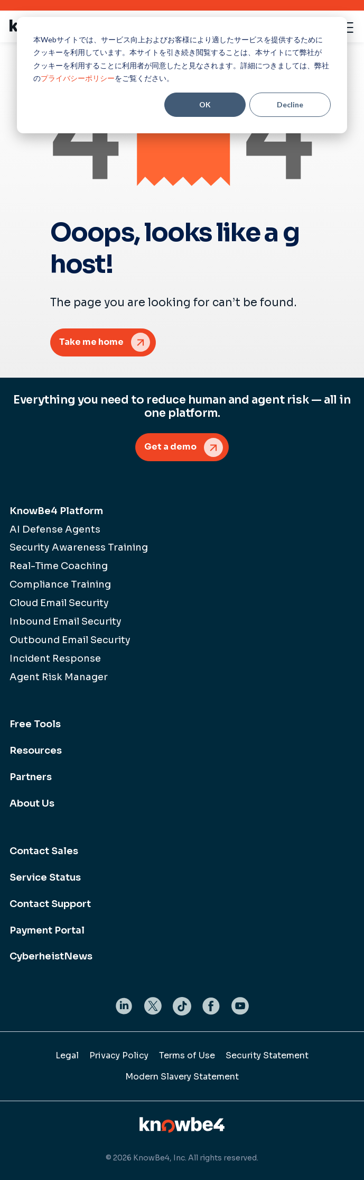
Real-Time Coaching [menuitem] (59, 566)
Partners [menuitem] (31, 777)
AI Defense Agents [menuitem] (55, 529)
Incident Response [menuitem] (55, 658)
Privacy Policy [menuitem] (118, 1055)
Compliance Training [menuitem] (60, 584)
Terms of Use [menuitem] (187, 1055)
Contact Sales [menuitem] (44, 851)
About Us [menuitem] (32, 803)
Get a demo (170, 446)
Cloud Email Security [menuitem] (59, 603)
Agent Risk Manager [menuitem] (59, 677)
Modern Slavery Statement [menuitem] (182, 1076)
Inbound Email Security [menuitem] (66, 621)
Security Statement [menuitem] (267, 1055)
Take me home (91, 341)
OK (205, 104)
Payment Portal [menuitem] (47, 930)
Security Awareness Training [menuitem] (79, 547)
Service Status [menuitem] (45, 877)
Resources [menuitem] (36, 750)
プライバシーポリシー (78, 78)
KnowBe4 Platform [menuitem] (56, 511)
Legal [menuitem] (67, 1055)
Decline (290, 104)
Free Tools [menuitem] (35, 724)
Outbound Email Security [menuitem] (70, 640)
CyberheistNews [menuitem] (51, 956)
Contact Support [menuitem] (50, 904)
